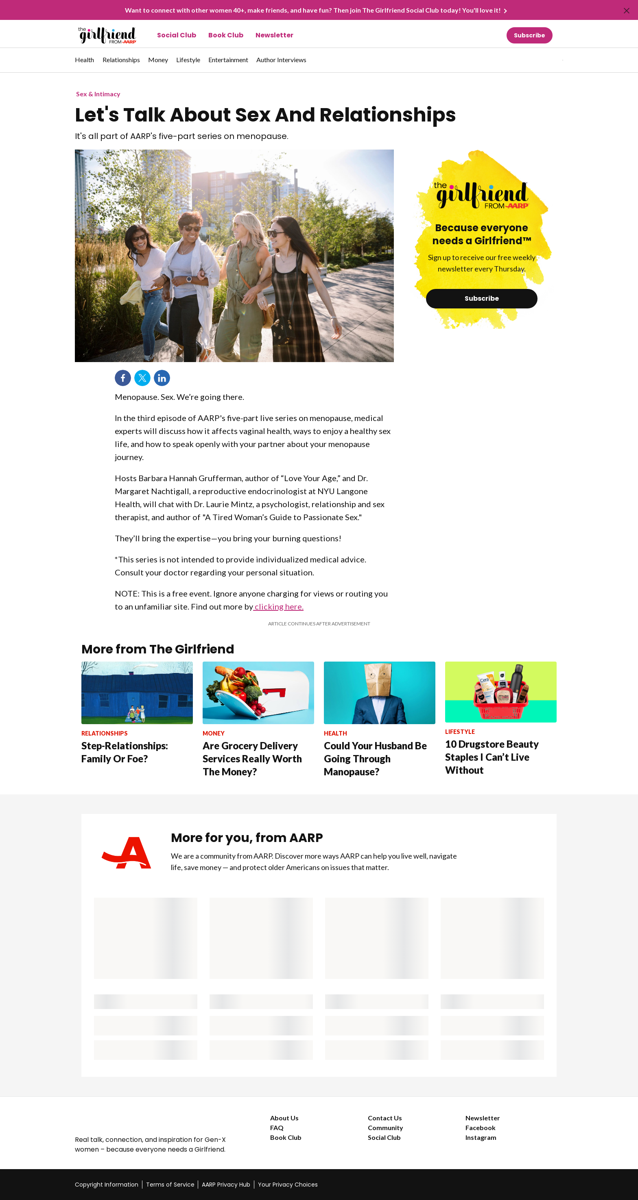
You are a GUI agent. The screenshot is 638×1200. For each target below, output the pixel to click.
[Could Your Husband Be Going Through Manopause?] (379, 720)
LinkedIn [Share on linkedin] (162, 378)
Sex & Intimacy (98, 94)
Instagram (480, 1137)
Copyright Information (106, 1184)
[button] (546, 60)
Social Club (176, 35)
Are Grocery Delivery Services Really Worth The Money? (252, 758)
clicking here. (278, 606)
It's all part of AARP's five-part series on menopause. (181, 136)
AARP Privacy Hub (226, 1184)
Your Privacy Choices (288, 1184)
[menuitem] (84, 64)
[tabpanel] (548, 60)
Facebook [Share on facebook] (123, 378)
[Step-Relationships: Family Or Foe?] (137, 713)
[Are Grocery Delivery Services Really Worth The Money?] (258, 720)
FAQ (277, 1127)
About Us (284, 1118)
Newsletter (274, 35)
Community (385, 1127)
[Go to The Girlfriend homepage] (98, 35)
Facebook (480, 1127)
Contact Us (385, 1118)
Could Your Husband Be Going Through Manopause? (375, 758)
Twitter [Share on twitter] (142, 378)
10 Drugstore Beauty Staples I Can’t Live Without (492, 757)
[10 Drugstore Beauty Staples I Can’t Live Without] (501, 719)
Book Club (225, 35)
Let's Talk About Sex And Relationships (265, 115)
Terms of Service (170, 1184)
